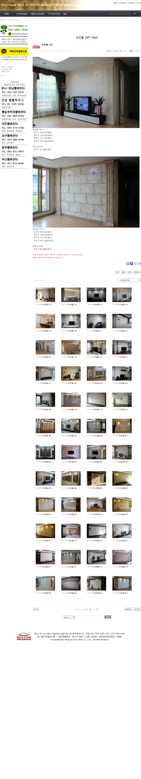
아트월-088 (69, 488)
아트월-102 (94, 409)
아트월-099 (69, 436)
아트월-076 (69, 541)
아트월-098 (94, 436)
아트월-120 (120, 304)
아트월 (17, 20)
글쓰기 (36, 609)
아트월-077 (43, 541)
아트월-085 (120, 488)
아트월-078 (120, 514)
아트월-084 (43, 514)
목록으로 (137, 272)
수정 (117, 272)
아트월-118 (69, 331)
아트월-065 (43, 593)
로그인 (139, 3)
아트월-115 (43, 357)
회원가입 (132, 3)
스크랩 (123, 51)
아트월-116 (120, 331)
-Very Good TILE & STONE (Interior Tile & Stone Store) (40, 5)
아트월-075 (94, 541)
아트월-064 (69, 593)
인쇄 (116, 51)
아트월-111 (43, 383)
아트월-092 (120, 462)
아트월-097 (120, 436)
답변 (123, 272)
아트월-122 (69, 304)
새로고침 (137, 609)
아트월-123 (43, 304)
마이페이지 (123, 3)
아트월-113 (94, 357)
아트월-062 (120, 593)
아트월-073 (43, 567)
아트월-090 (43, 488)
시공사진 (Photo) (54, 13)
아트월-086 (94, 488)
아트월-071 (94, 567)
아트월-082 (69, 514)
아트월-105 (120, 383)
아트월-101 (120, 409)
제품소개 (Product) (37, 13)
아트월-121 (94, 304)
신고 (109, 51)
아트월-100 (43, 436)
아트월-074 (120, 541)
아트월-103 (69, 409)
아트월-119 (43, 331)
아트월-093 (94, 462)
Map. (65, 13)
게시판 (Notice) (21, 13)
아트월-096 (43, 462)
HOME (115, 3)
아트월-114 (69, 357)
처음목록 (128, 609)
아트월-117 (94, 331)
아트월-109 (69, 383)
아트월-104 (43, 409)
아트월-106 (94, 383)
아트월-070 (120, 567)
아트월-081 (94, 514)
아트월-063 (94, 593)
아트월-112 (120, 357)
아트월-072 (69, 567)
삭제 (129, 272)
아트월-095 (69, 462)
